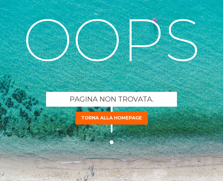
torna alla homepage (111, 118)
